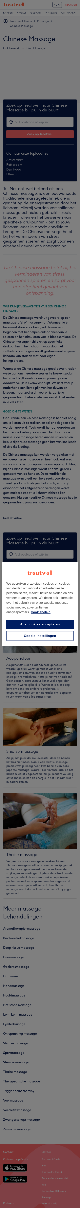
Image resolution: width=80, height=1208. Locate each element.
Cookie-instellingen (40, 636)
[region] (40, 604)
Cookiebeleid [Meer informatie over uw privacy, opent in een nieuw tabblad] (40, 612)
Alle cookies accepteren (40, 624)
